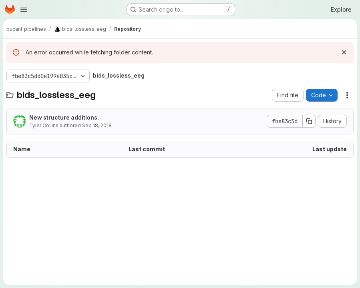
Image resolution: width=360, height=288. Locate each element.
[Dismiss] (344, 52)
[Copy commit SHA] (309, 121)
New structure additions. (64, 117)
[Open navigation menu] (23, 9)
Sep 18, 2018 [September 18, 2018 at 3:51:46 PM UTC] (97, 125)
